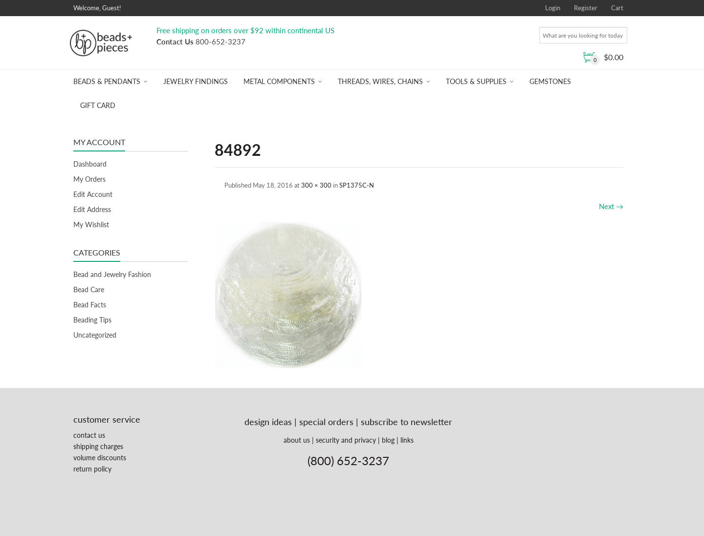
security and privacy (346, 440)
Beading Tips (92, 320)
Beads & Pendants (106, 81)
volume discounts (99, 457)
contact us (89, 435)
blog (388, 440)
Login (552, 8)
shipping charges (98, 446)
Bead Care (88, 289)
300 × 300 (316, 185)
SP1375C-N (356, 185)
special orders (326, 421)
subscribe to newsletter (406, 421)
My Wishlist (91, 224)
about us (297, 440)
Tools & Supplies (476, 81)
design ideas (268, 421)
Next (611, 206)
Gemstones (550, 81)
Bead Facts (89, 304)
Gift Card (97, 105)
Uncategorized (94, 335)
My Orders (89, 179)
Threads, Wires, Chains (380, 81)
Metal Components (279, 81)
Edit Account (92, 194)
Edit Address (92, 209)
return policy (92, 469)
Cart (617, 8)
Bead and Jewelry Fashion (112, 274)
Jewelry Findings (195, 81)
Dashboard (90, 164)
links (407, 440)
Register (585, 8)
